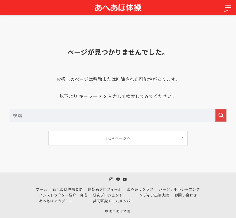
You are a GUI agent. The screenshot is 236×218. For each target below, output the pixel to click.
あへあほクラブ (140, 189)
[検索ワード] (118, 115)
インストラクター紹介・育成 (63, 195)
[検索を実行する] (221, 115)
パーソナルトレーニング (179, 189)
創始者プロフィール (105, 189)
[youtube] (124, 179)
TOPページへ (118, 138)
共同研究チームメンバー (113, 200)
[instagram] (111, 179)
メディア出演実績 (154, 195)
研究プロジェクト (108, 195)
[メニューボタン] (228, 7)
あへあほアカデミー (56, 200)
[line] (118, 179)
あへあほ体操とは (68, 189)
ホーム (41, 189)
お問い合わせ (186, 195)
